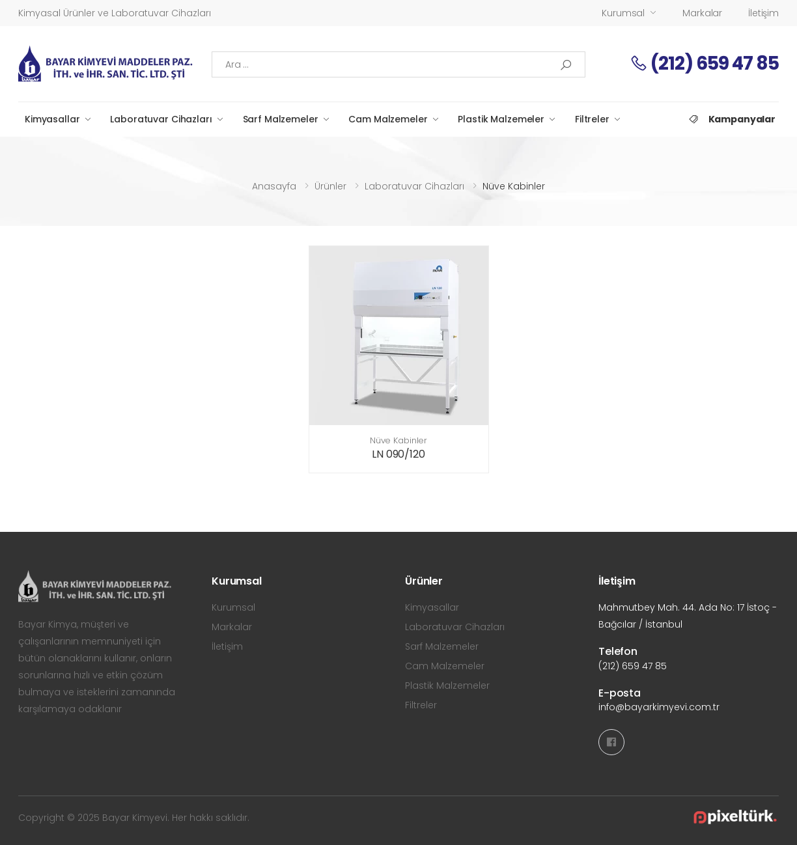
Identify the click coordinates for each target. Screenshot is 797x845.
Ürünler (330, 186)
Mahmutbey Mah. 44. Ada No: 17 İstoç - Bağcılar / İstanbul (687, 616)
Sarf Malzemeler (280, 119)
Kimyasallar (52, 119)
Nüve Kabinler (398, 440)
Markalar (702, 13)
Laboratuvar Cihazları (161, 119)
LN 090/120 (398, 454)
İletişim (763, 13)
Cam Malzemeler (387, 119)
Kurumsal (623, 13)
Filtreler (592, 119)
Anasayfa (274, 186)
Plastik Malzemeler (501, 119)
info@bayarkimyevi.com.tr (659, 706)
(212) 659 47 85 (704, 63)
